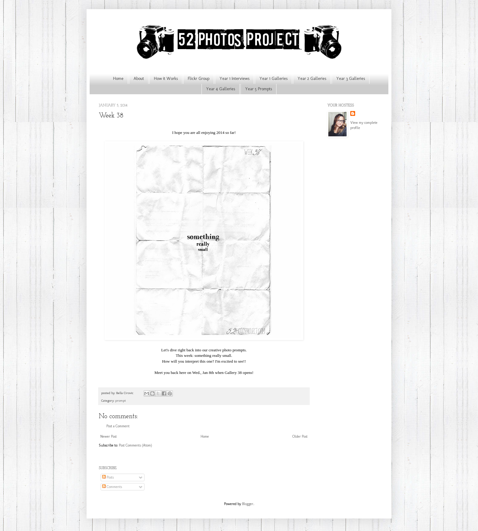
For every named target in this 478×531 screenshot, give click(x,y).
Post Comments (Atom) (135, 445)
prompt (120, 401)
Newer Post (108, 436)
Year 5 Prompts (258, 88)
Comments (112, 487)
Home (118, 78)
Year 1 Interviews (234, 78)
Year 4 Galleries (220, 88)
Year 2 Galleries (312, 78)
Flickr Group (198, 78)
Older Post (300, 436)
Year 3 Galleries (350, 78)
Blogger (247, 504)
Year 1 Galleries (273, 78)
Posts (108, 477)
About (139, 78)
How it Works (166, 78)
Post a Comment (118, 426)
